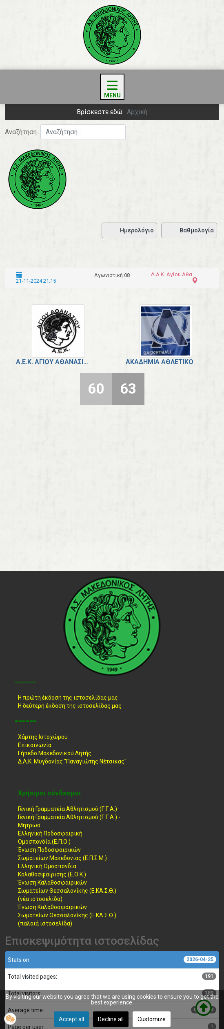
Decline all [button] (111, 1019)
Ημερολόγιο (129, 230)
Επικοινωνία (34, 745)
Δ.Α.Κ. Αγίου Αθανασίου (173, 274)
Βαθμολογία (189, 230)
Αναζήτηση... (22, 132)
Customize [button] (152, 1019)
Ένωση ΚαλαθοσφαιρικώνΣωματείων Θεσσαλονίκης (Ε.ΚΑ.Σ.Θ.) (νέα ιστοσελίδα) (67, 890)
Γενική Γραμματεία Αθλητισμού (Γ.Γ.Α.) (67, 809)
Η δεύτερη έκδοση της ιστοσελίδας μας (70, 706)
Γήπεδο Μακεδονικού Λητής (54, 753)
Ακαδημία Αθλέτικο (159, 362)
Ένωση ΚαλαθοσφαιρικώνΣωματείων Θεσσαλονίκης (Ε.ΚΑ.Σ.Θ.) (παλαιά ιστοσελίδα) (67, 915)
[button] (10, 1019)
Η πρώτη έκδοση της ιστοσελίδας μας (68, 697)
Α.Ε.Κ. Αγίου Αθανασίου (52, 362)
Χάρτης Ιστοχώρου (43, 737)
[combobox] (83, 132)
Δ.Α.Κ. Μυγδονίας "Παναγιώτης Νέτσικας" (72, 761)
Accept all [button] (71, 1019)
